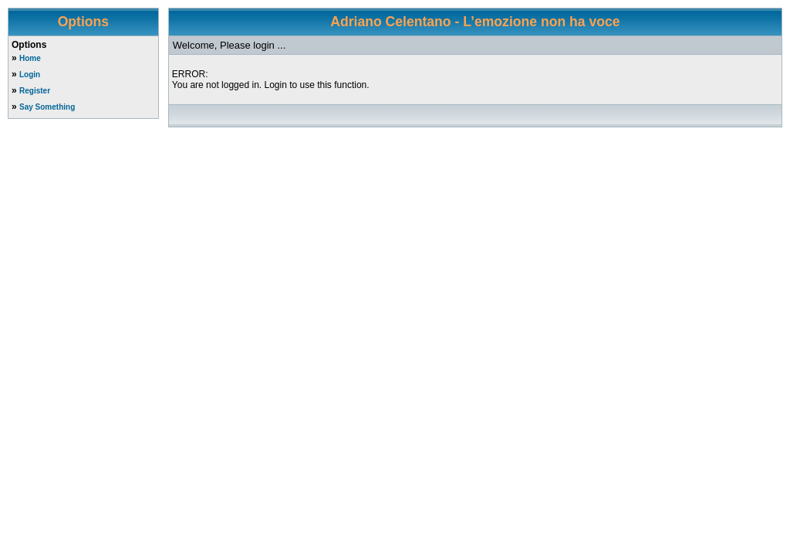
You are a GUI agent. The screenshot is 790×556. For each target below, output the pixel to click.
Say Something (47, 107)
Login (29, 74)
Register (34, 90)
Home (30, 58)
